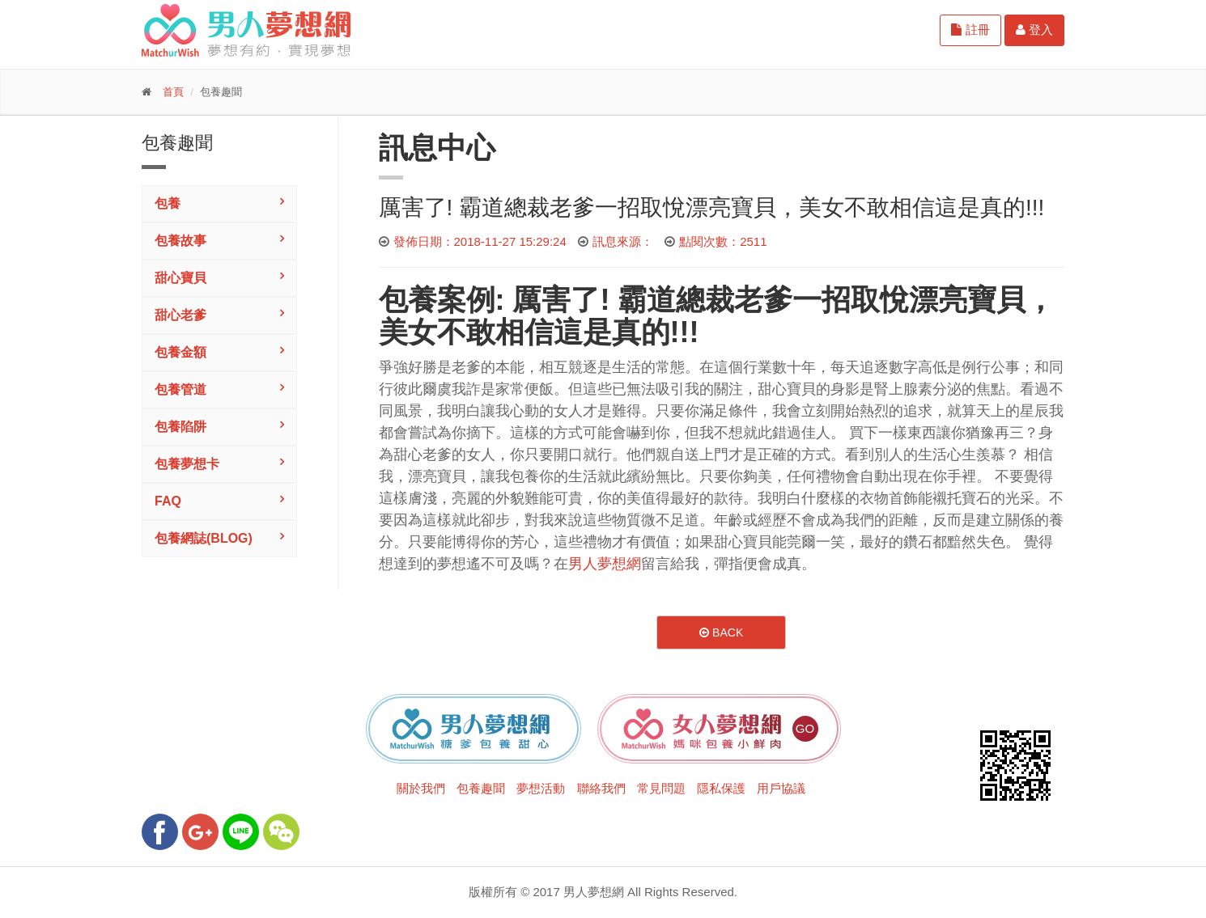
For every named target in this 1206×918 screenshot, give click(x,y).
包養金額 (180, 352)
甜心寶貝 (180, 278)
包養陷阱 (180, 427)
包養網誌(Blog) (204, 538)
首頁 (173, 92)
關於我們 (421, 788)
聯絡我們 (601, 788)
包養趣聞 (480, 788)
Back (721, 632)
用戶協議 (781, 788)
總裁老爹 (734, 299)
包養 (167, 203)
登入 (1034, 29)
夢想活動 (540, 788)
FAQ (168, 501)
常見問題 (661, 788)
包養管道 (180, 389)
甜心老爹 (180, 315)
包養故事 (180, 240)
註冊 (970, 29)
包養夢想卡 (187, 464)
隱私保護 (721, 788)
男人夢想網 (604, 564)
